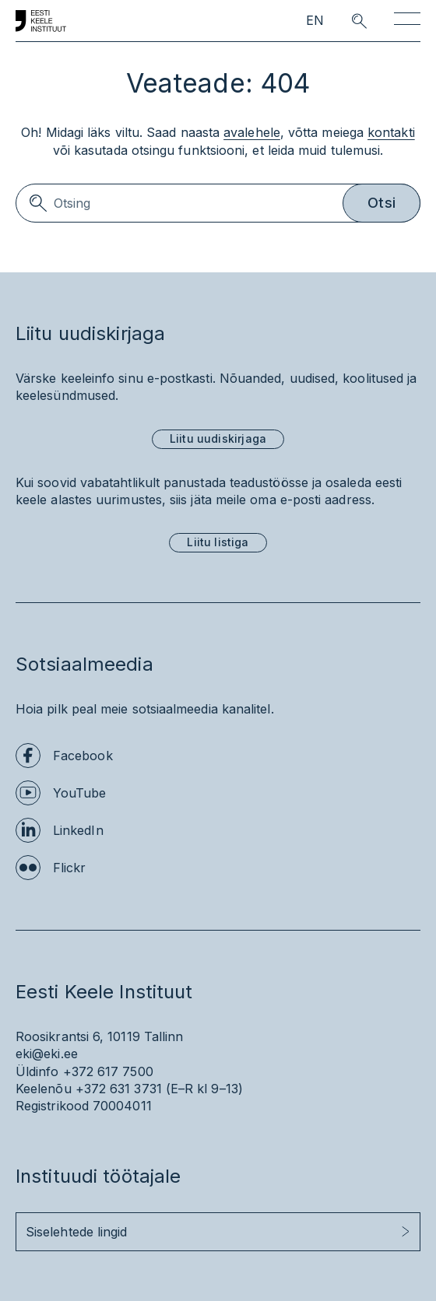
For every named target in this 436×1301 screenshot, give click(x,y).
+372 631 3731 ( (123, 1088)
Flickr (69, 867)
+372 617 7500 (108, 1071)
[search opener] (345, 21)
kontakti (391, 132)
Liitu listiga (217, 542)
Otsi (381, 203)
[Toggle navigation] (407, 21)
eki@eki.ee (47, 1053)
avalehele (251, 132)
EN (315, 20)
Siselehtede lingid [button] (76, 1232)
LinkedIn (78, 830)
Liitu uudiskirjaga (218, 438)
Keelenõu (44, 1088)
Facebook (83, 755)
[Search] (218, 203)
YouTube (80, 793)
